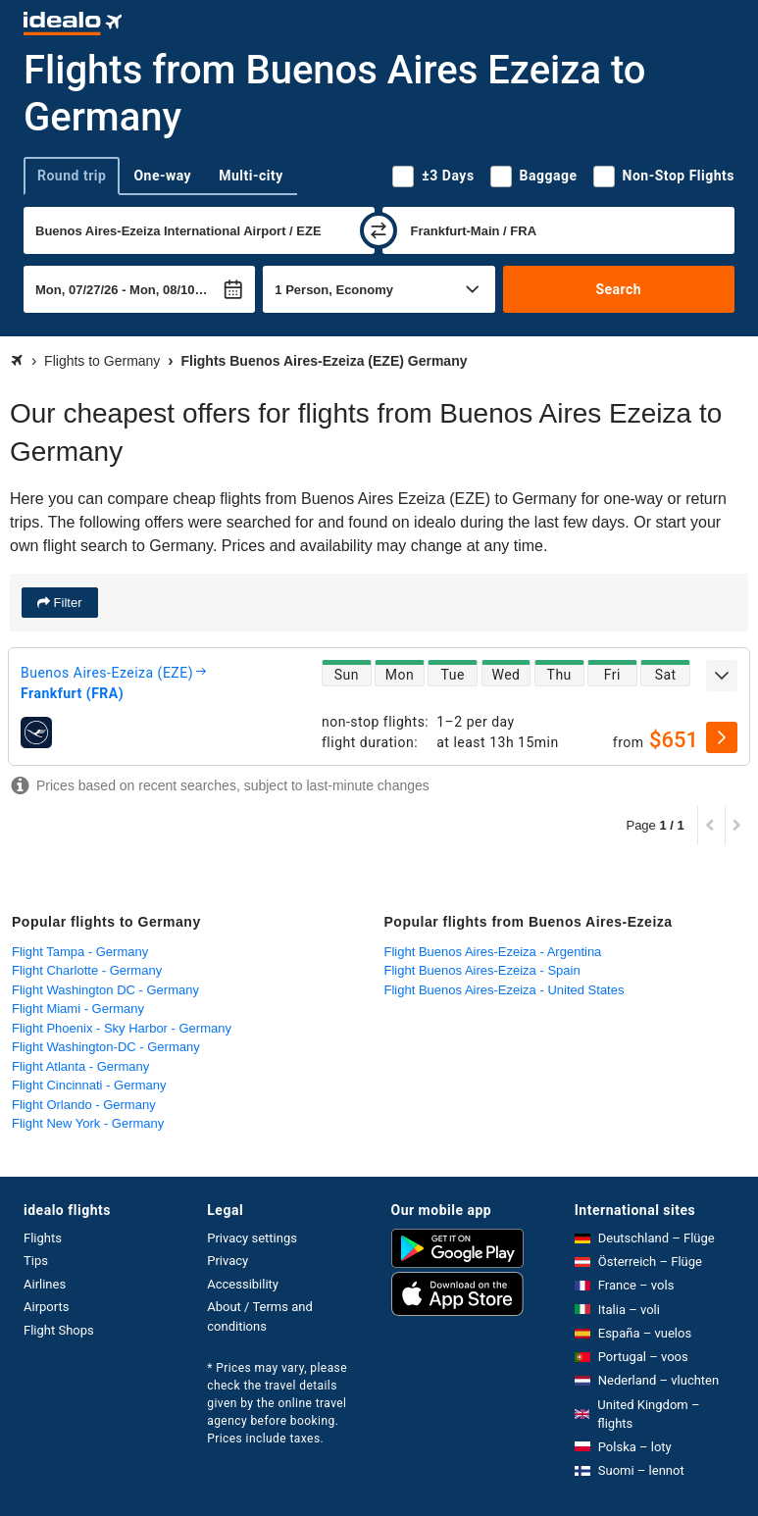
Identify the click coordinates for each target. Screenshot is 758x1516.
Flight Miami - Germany (78, 1008)
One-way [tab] (162, 175)
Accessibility (242, 1284)
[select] (721, 737)
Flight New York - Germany (88, 1123)
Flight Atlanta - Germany (80, 1066)
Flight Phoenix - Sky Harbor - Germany (121, 1028)
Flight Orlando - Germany (84, 1104)
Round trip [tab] (71, 175)
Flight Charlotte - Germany (87, 970)
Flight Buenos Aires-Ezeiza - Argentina (493, 951)
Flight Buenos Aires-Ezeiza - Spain (482, 970)
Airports (46, 1306)
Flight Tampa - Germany (80, 951)
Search (618, 289)
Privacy (227, 1260)
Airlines (45, 1284)
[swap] (378, 230)
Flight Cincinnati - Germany (89, 1085)
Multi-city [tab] (251, 175)
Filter (66, 602)
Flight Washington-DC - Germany (106, 1046)
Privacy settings (252, 1238)
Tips (36, 1260)
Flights (43, 1238)
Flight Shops (59, 1330)
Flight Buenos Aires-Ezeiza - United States (504, 990)
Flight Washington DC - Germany (105, 990)
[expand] (721, 675)
